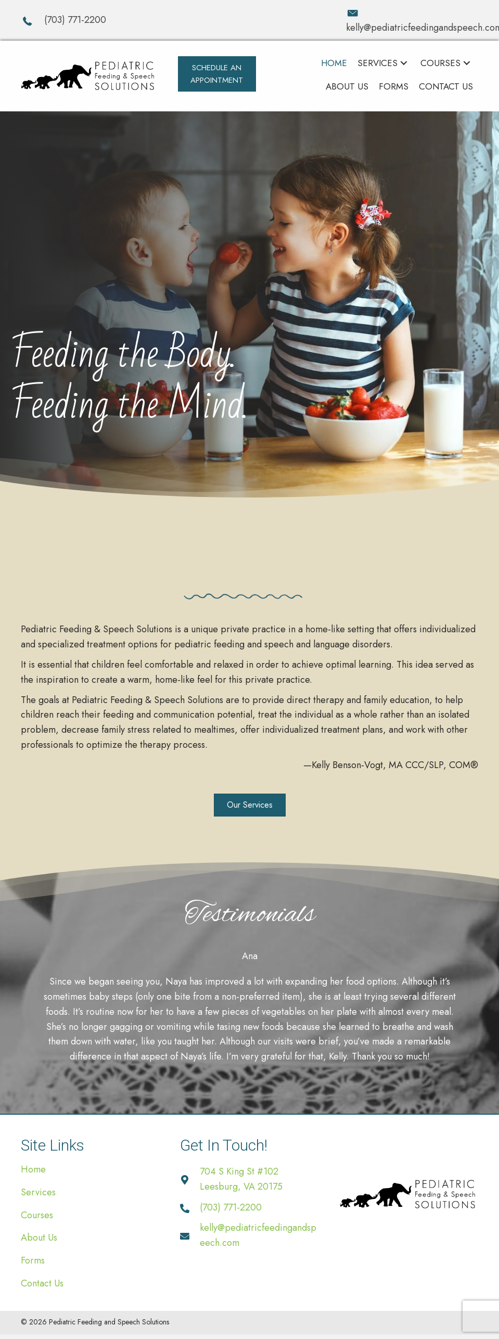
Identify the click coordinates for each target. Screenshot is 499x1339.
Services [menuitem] (38, 1192)
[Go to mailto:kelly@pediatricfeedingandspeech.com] (412, 20)
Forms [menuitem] (33, 1260)
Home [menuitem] (33, 1169)
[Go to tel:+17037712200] (173, 20)
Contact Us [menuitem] (42, 1283)
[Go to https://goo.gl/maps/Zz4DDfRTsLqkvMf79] (249, 1179)
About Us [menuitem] (39, 1237)
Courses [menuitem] (37, 1215)
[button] (217, 74)
